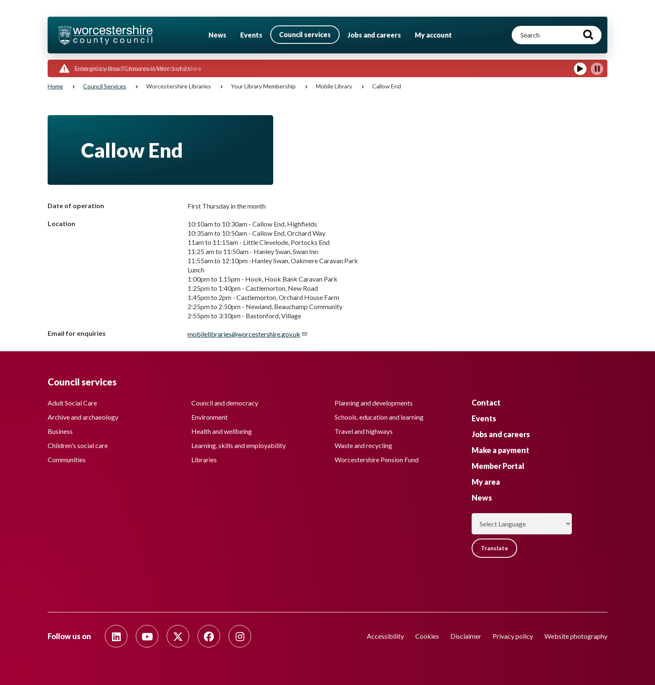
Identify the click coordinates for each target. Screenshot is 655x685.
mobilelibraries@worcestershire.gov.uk (248, 334)
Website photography (575, 636)
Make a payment (500, 450)
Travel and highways (364, 431)
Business (60, 431)
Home (55, 86)
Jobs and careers (374, 35)
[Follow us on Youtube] (147, 636)
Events (251, 35)
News (217, 35)
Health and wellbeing (221, 431)
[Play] (580, 69)
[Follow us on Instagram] (239, 636)
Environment (209, 417)
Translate (494, 548)
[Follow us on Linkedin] (116, 636)
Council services (305, 34)
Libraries (204, 459)
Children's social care (78, 445)
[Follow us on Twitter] (178, 636)
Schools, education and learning (379, 417)
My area (486, 481)
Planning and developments (374, 403)
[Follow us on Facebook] (209, 636)
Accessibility (385, 636)
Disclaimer (465, 636)
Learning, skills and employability (238, 445)
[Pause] (597, 69)
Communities (67, 459)
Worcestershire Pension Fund (377, 459)
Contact (486, 402)
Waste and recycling (363, 445)
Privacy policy (513, 636)
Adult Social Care (72, 403)
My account (433, 35)
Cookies (427, 636)
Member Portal (498, 466)
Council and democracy (224, 403)
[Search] (557, 35)
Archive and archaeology (83, 417)
